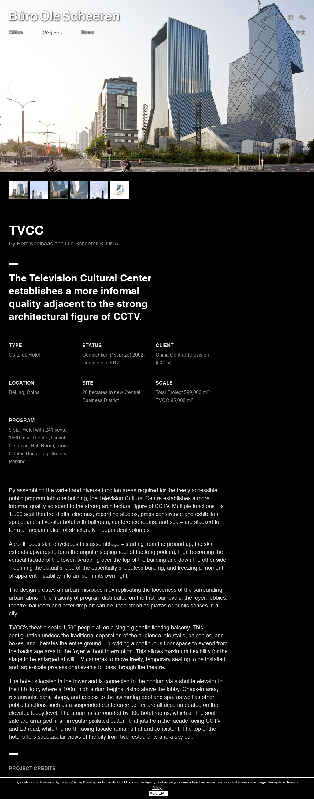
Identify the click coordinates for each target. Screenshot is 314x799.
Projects (51, 32)
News (87, 32)
